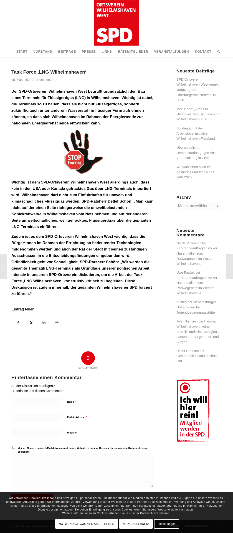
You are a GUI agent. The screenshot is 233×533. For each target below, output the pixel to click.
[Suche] (217, 51)
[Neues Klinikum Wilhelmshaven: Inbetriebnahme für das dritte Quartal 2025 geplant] (229, 266)
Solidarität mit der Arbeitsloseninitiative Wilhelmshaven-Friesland (196, 133)
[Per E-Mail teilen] (57, 322)
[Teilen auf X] (31, 322)
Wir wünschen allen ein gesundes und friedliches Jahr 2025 (195, 172)
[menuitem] (21, 51)
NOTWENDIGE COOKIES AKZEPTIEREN (86, 524)
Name (71, 401)
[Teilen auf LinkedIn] (44, 322)
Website (72, 432)
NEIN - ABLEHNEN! (136, 524)
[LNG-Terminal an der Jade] (3, 266)
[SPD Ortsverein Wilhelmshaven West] (116, 23)
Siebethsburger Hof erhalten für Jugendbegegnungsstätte (196, 307)
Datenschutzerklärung (155, 513)
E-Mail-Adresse (77, 417)
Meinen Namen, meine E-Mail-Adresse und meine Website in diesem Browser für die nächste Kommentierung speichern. (83, 450)
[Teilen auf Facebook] (18, 322)
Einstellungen (166, 524)
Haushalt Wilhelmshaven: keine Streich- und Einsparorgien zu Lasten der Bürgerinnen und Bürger (199, 331)
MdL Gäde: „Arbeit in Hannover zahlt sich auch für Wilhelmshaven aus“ (198, 114)
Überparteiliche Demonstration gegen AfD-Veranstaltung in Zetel (197, 153)
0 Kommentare (45, 80)
